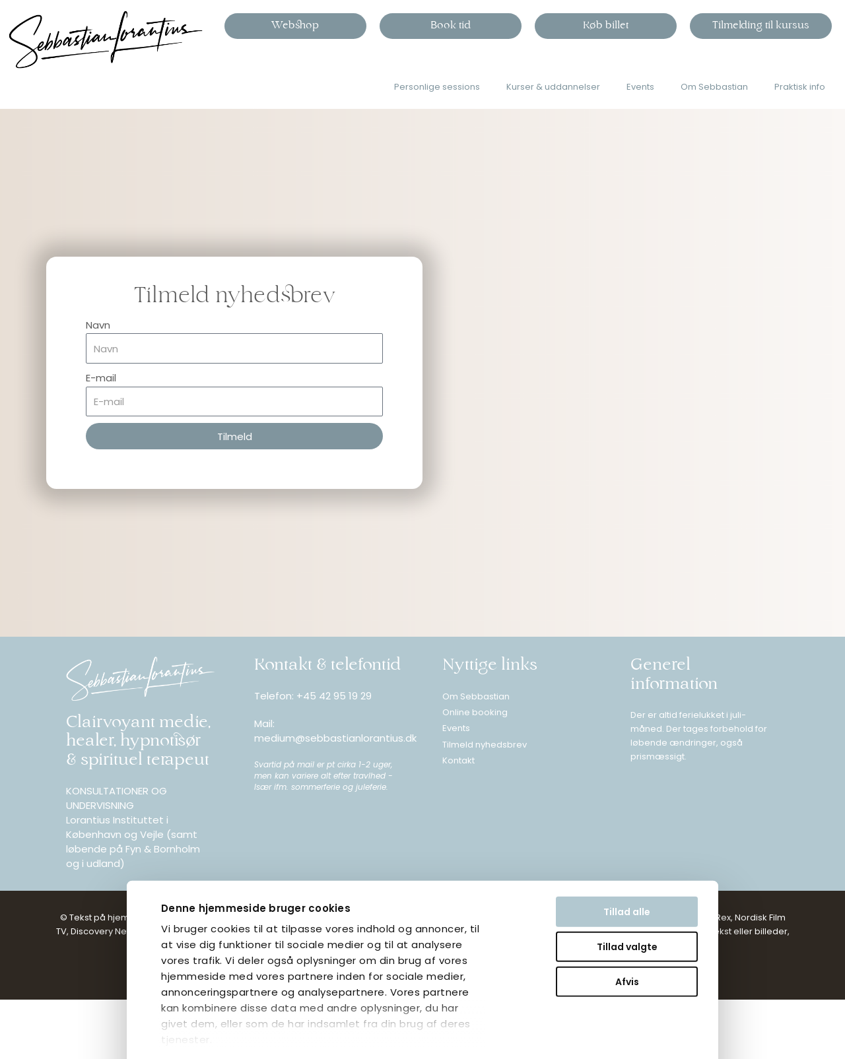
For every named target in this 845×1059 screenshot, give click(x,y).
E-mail (101, 378)
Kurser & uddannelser (553, 86)
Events (640, 86)
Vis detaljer (55, 1038)
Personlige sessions (437, 86)
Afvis (490, 904)
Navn (98, 325)
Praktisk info (799, 86)
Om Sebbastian (714, 86)
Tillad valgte (490, 869)
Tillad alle (490, 834)
